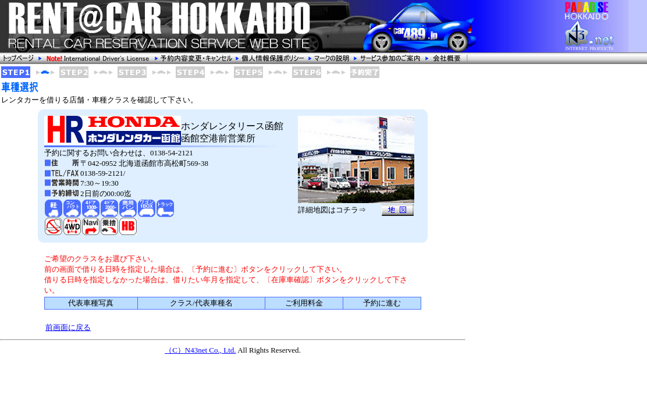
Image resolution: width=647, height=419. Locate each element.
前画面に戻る (68, 327)
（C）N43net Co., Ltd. (200, 350)
